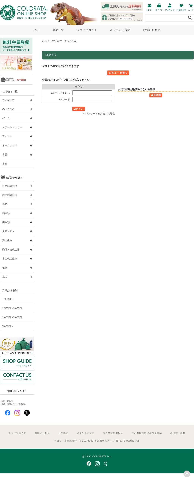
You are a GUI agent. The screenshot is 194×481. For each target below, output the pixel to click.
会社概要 (63, 433)
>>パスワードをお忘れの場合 (99, 113)
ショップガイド (87, 29)
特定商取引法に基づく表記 (147, 433)
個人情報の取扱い (113, 433)
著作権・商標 (177, 433)
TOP (36, 29)
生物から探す (14, 177)
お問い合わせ (152, 29)
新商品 (16, 79)
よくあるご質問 (120, 29)
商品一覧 (58, 29)
